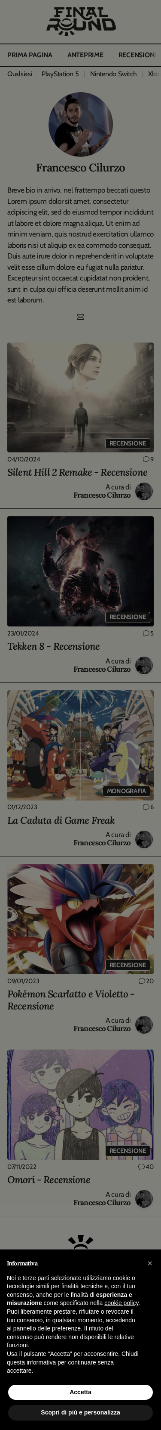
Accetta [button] (80, 1392)
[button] (150, 1263)
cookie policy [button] (121, 1302)
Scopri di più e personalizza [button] (80, 1412)
